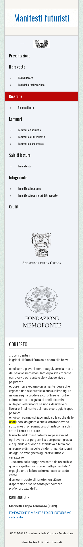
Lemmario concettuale (31, 143)
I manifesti (24, 166)
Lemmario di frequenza (31, 136)
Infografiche (18, 177)
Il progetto (17, 67)
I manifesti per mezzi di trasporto (38, 195)
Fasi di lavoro (25, 77)
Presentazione (19, 56)
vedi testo (16, 517)
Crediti (14, 207)
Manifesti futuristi (41, 17)
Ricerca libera (26, 107)
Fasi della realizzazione (31, 84)
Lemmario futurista (29, 129)
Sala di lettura (20, 155)
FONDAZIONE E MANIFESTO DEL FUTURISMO (40, 513)
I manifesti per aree (29, 188)
